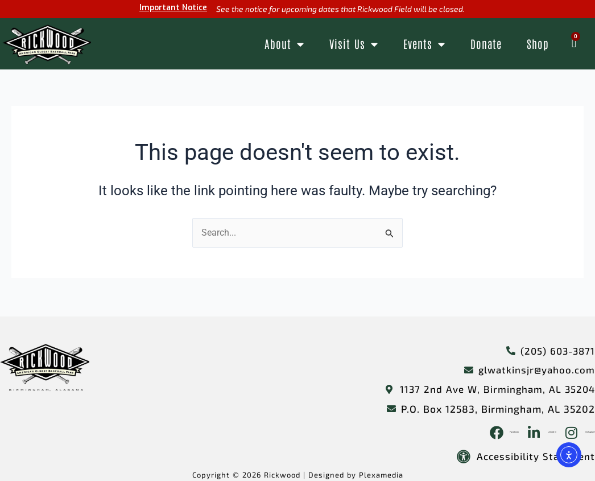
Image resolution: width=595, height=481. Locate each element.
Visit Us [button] (353, 44)
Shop (538, 43)
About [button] (284, 44)
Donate (486, 43)
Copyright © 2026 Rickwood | (247, 474)
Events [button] (424, 44)
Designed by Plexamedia (359, 474)
